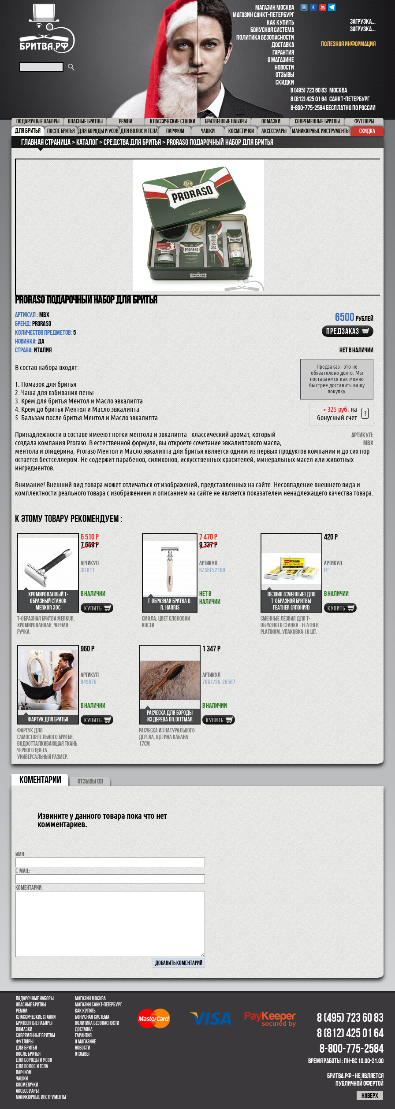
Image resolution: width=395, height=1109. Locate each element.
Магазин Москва (274, 7)
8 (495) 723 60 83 (309, 90)
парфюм (24, 1072)
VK (304, 7)
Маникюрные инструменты (41, 1097)
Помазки (24, 1029)
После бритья (28, 1054)
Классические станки (36, 1017)
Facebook (313, 7)
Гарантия (283, 52)
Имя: (20, 854)
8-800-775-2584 (308, 107)
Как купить (280, 22)
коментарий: (29, 887)
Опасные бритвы (31, 1005)
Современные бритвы (35, 1035)
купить (93, 608)
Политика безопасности (265, 37)
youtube (322, 7)
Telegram (331, 7)
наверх (369, 1095)
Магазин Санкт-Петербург (263, 14)
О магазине (281, 59)
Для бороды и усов (34, 1060)
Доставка (283, 44)
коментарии (40, 779)
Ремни (21, 1011)
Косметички (27, 1085)
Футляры (25, 1042)
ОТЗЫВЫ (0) (90, 781)
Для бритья (26, 1048)
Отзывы (285, 74)
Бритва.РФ (47, 28)
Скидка (367, 130)
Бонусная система (272, 29)
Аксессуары (27, 1091)
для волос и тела (32, 1066)
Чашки (22, 1079)
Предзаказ (342, 331)
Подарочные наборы (35, 998)
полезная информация (348, 44)
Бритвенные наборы (34, 1023)
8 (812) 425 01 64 (309, 99)
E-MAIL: (22, 870)
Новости (284, 67)
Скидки (285, 82)
